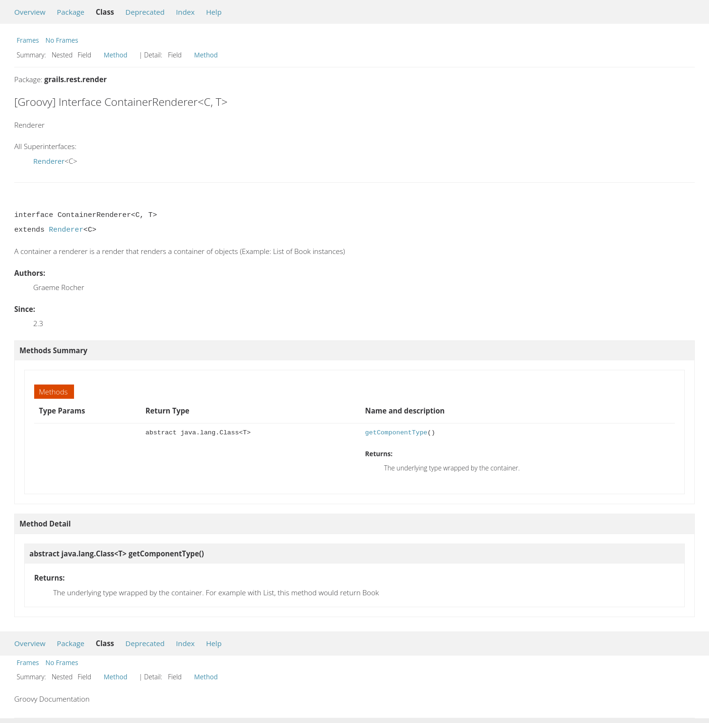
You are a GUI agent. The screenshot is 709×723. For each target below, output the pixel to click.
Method (116, 54)
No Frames (62, 40)
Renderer (49, 161)
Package (70, 12)
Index (185, 12)
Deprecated (145, 12)
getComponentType (396, 432)
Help (214, 12)
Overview (30, 12)
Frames (28, 40)
